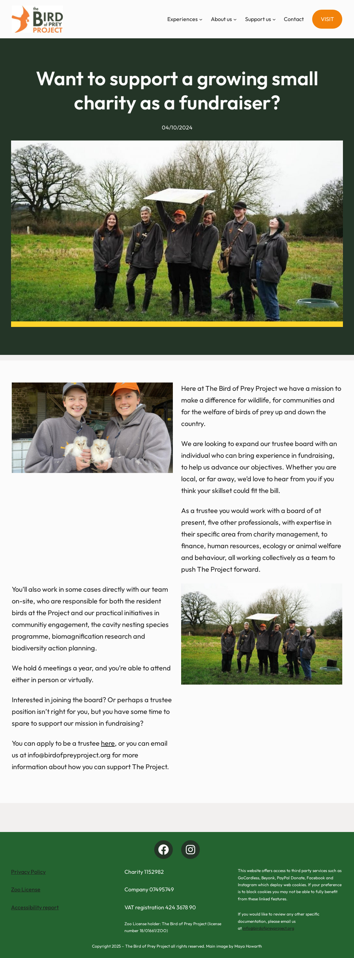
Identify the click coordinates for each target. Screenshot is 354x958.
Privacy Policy (28, 871)
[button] (327, 19)
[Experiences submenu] (201, 19)
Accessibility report (35, 907)
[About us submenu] (235, 19)
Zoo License (25, 889)
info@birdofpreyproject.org (268, 928)
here (108, 743)
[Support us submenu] (274, 19)
